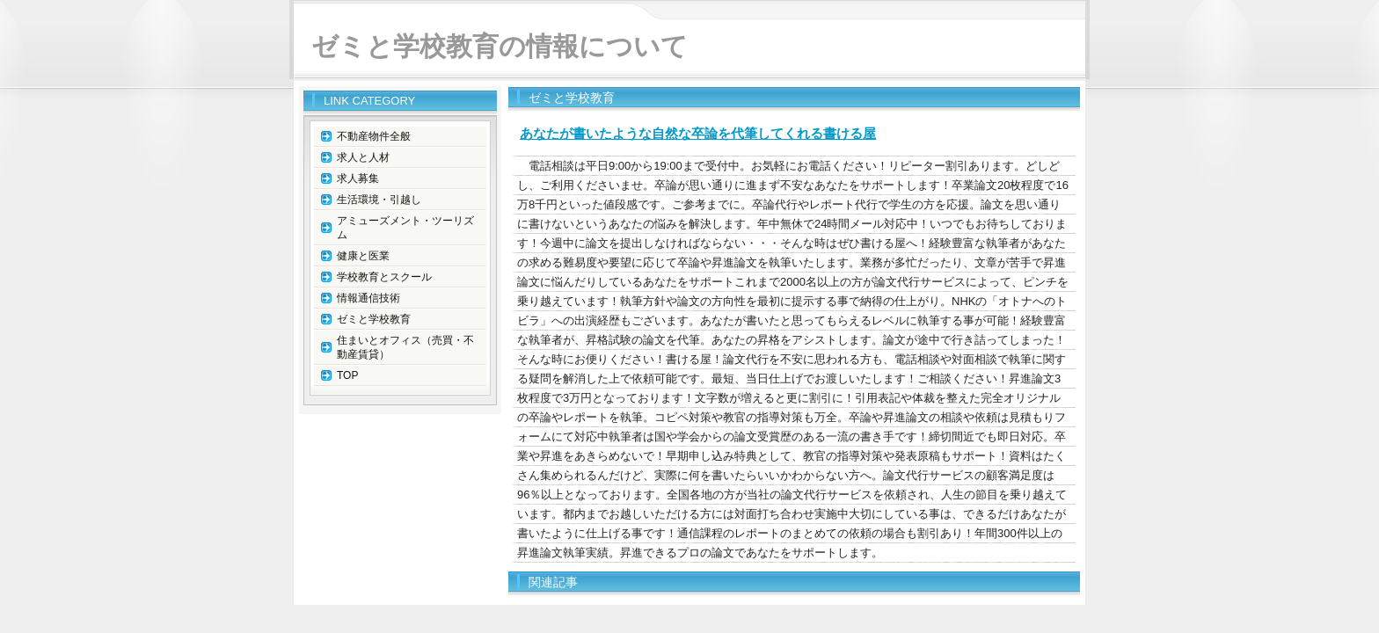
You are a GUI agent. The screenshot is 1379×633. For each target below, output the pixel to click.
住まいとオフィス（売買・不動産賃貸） (405, 347)
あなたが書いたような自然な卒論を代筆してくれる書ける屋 (698, 133)
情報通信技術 (368, 298)
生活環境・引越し (379, 199)
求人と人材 (363, 157)
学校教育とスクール (384, 277)
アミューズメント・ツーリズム (405, 228)
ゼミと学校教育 (374, 319)
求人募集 (358, 178)
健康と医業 (363, 256)
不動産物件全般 (374, 136)
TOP (347, 375)
